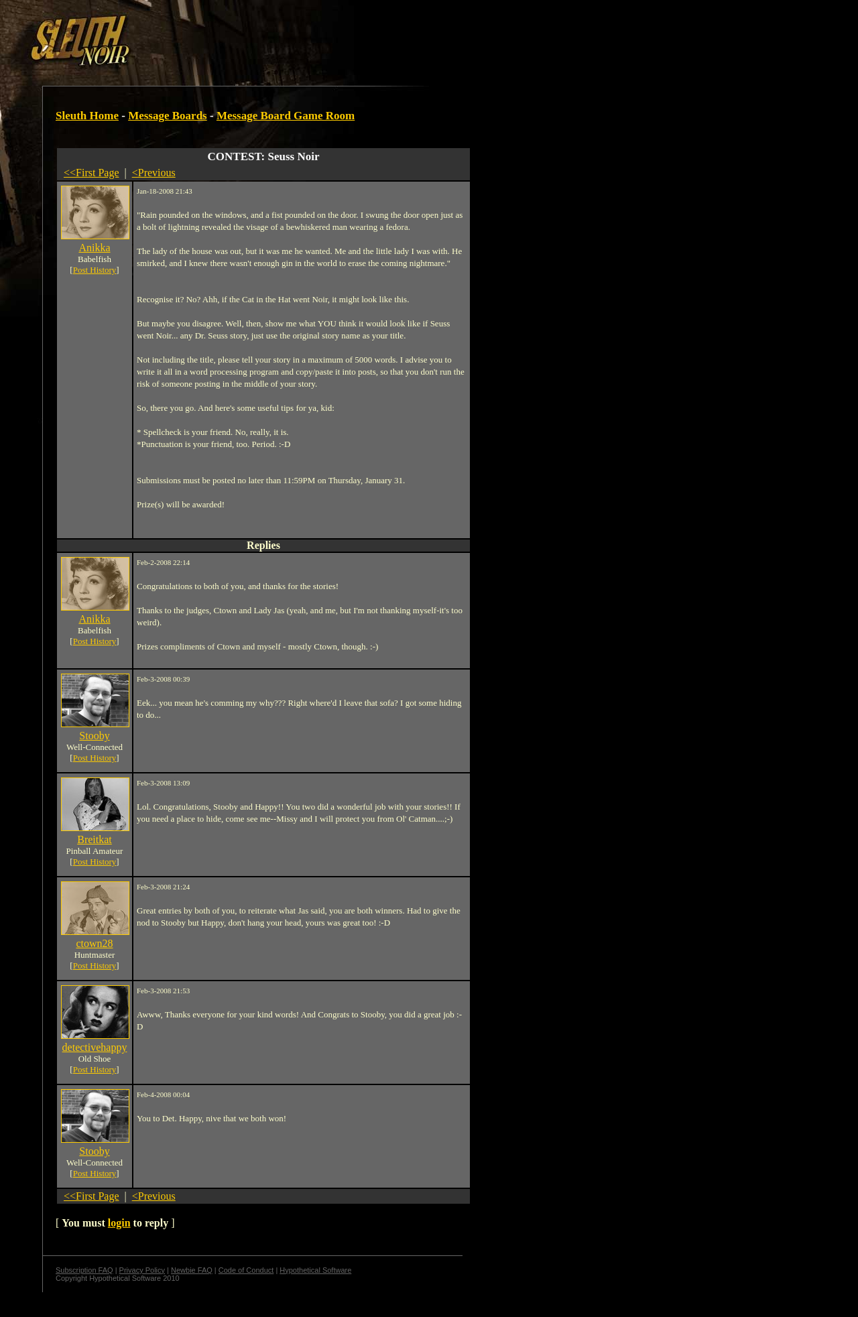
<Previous (154, 172)
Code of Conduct (246, 1270)
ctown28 (94, 943)
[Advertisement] (232, 35)
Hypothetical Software (315, 1270)
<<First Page (91, 172)
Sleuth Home (87, 115)
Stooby (94, 735)
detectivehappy (94, 1047)
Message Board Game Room (286, 115)
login (119, 1223)
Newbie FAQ (191, 1270)
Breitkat (94, 839)
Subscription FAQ (84, 1270)
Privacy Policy (142, 1270)
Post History (95, 270)
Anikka (94, 247)
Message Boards (167, 115)
